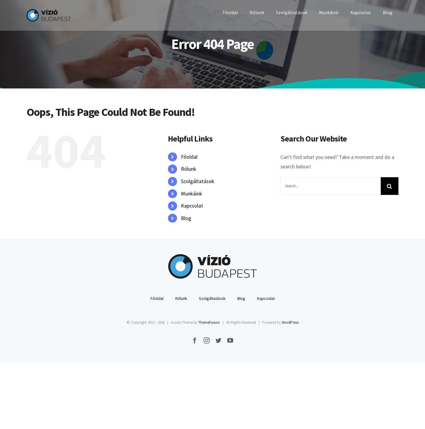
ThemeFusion (209, 322)
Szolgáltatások (197, 181)
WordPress (290, 322)
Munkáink (191, 193)
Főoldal (189, 156)
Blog (186, 218)
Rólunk (188, 168)
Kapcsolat (192, 205)
